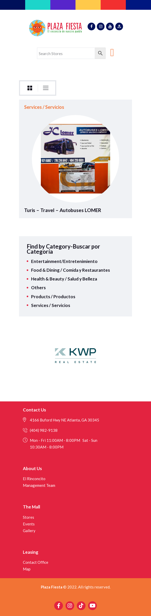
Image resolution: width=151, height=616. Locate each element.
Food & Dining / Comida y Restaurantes (70, 270)
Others (38, 287)
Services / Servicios (44, 107)
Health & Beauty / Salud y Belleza (64, 278)
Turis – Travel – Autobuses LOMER (62, 210)
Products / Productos (53, 296)
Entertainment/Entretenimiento (64, 261)
